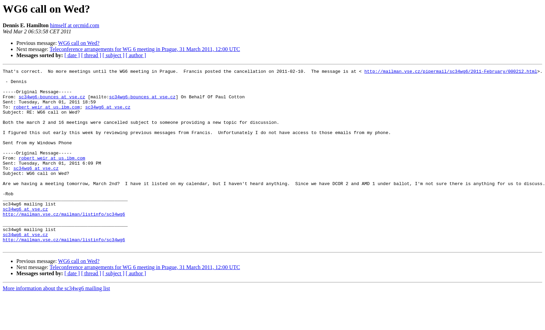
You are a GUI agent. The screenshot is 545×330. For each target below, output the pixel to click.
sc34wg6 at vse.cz (108, 115)
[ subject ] (113, 55)
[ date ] (72, 55)
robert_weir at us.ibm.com (46, 115)
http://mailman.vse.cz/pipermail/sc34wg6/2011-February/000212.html (450, 72)
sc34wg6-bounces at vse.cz (52, 103)
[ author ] (136, 55)
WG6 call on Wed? (78, 43)
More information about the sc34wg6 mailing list (56, 324)
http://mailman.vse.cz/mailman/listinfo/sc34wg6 (64, 244)
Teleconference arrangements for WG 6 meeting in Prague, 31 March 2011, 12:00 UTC (144, 49)
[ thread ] (91, 55)
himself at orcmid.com (74, 25)
